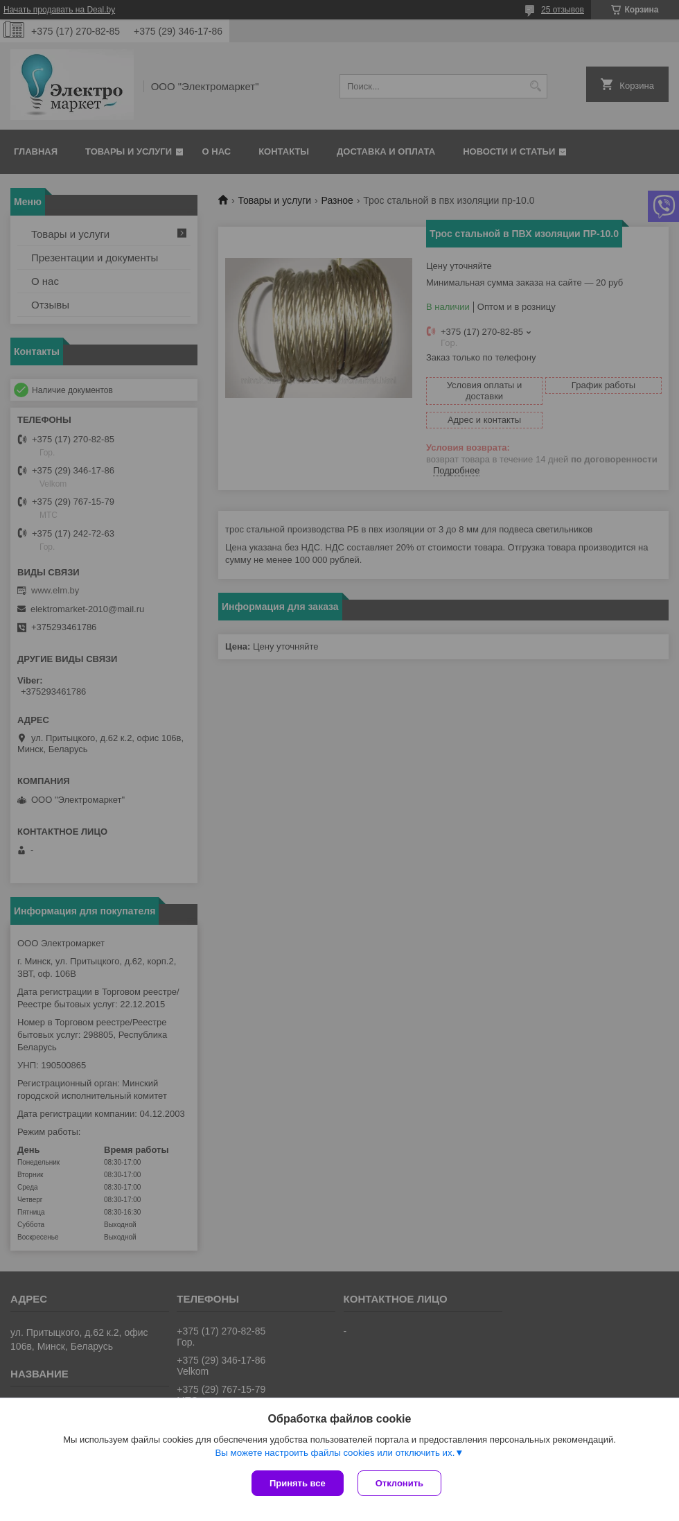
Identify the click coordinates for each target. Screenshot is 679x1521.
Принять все (298, 1483)
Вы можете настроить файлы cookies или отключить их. (335, 1453)
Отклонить (399, 1483)
